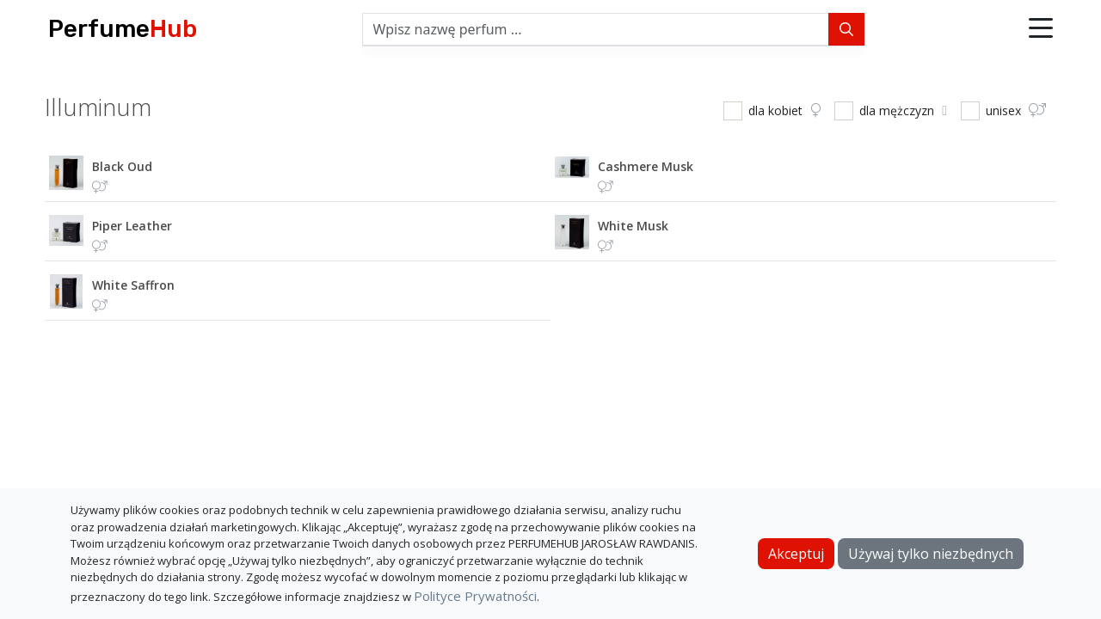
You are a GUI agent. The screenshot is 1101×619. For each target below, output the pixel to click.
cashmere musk (645, 166)
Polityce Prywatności (475, 595)
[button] (1041, 29)
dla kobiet (784, 110)
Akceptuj (796, 553)
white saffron (133, 285)
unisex (1016, 110)
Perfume (122, 29)
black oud (122, 166)
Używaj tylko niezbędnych (930, 553)
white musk (633, 226)
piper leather (132, 226)
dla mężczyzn (903, 110)
